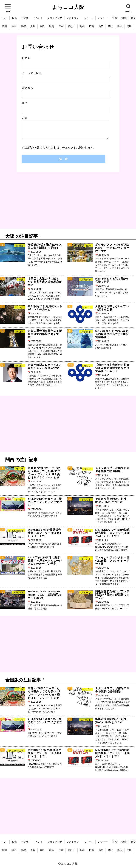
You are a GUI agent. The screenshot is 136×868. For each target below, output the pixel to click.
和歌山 (71, 26)
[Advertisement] (68, 200)
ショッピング (54, 17)
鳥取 (110, 26)
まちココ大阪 (68, 7)
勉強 (123, 17)
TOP (4, 17)
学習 (114, 17)
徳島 (129, 26)
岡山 (82, 26)
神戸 (14, 26)
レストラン (73, 17)
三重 (60, 26)
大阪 (32, 26)
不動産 (25, 17)
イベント (38, 17)
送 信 (63, 158)
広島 (91, 26)
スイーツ (88, 17)
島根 (119, 26)
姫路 (4, 26)
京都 (23, 26)
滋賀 (51, 26)
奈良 (42, 26)
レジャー (103, 17)
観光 (14, 17)
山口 (100, 26)
